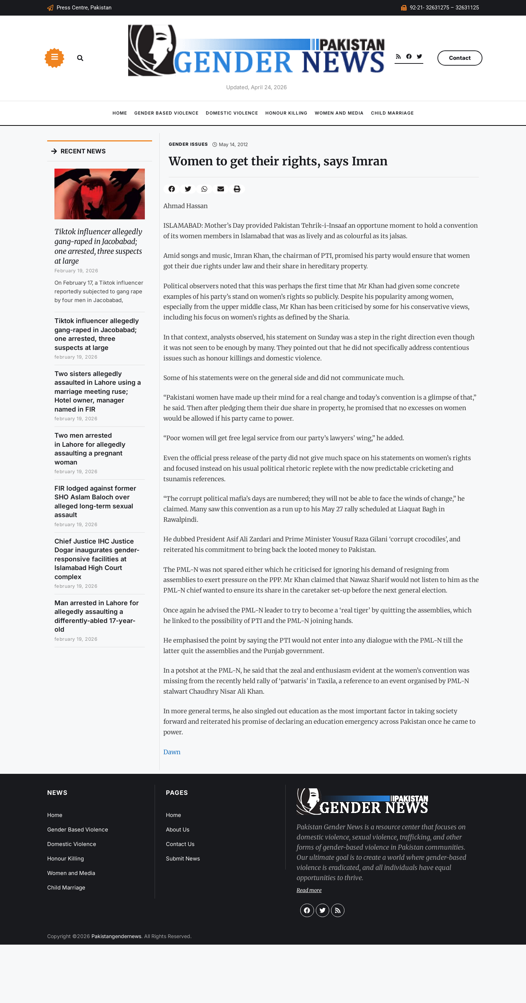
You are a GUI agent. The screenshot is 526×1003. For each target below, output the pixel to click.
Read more (309, 890)
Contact (460, 57)
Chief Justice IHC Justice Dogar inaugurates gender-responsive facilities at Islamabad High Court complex (96, 559)
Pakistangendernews (116, 936)
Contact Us (180, 844)
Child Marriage (392, 113)
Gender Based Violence (166, 113)
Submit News (183, 858)
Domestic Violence (232, 113)
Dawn (171, 752)
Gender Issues (188, 144)
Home (120, 113)
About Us (177, 829)
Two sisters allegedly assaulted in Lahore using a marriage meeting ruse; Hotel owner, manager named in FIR (97, 391)
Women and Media (339, 113)
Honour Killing (286, 113)
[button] (80, 58)
